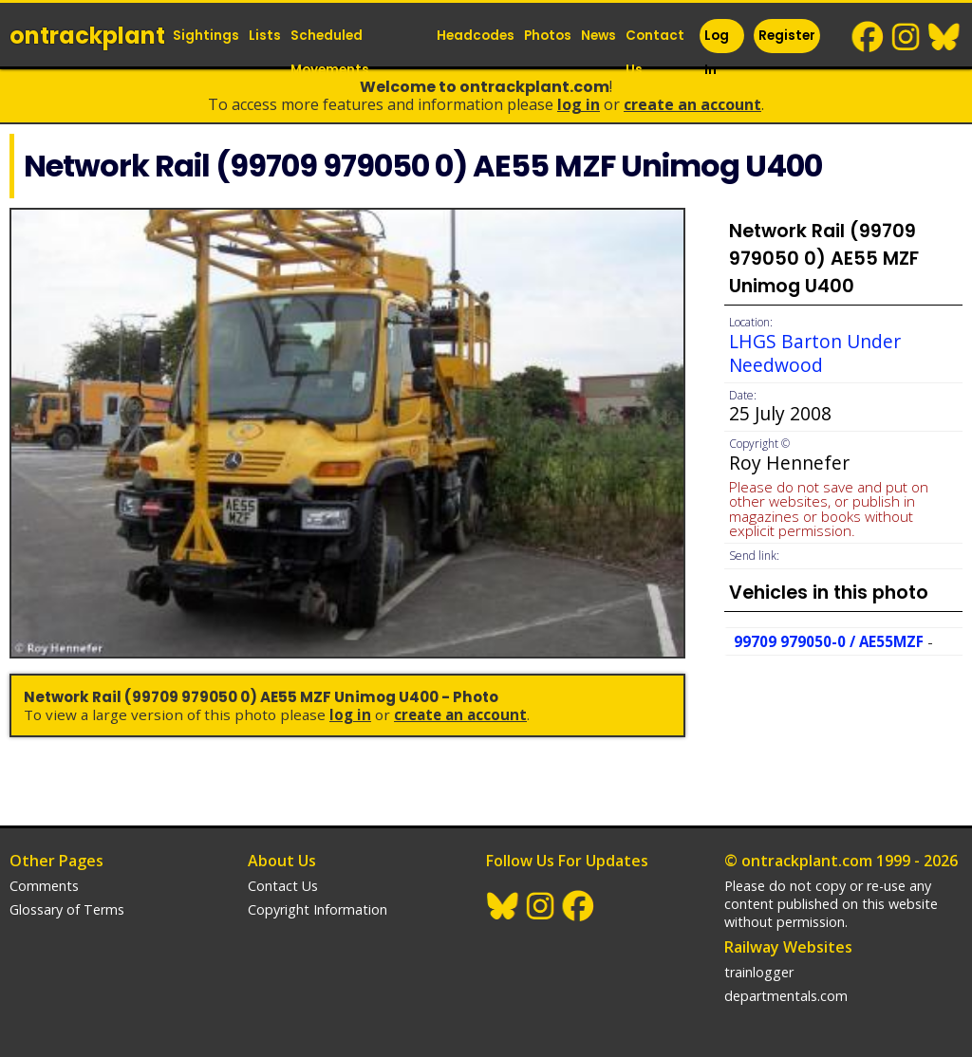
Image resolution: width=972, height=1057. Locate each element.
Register (786, 36)
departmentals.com (786, 996)
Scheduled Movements (329, 53)
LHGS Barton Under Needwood (815, 353)
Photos (547, 36)
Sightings (206, 36)
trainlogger (759, 972)
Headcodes (475, 36)
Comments (44, 886)
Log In (716, 53)
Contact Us (655, 53)
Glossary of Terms (66, 909)
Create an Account (692, 104)
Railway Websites (788, 946)
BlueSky (944, 37)
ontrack (87, 35)
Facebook (868, 37)
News (598, 36)
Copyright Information (317, 909)
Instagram (906, 37)
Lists (265, 36)
